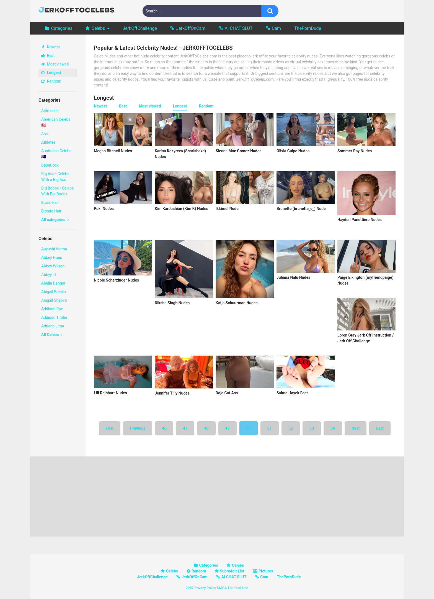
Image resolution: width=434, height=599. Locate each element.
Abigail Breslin (53, 292)
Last (380, 428)
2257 (189, 588)
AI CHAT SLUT (239, 28)
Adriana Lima (52, 326)
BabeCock (50, 165)
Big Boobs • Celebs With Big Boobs (57, 191)
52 (290, 428)
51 (269, 428)
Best (48, 55)
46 (164, 428)
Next (356, 428)
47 (185, 428)
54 (332, 428)
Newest (51, 47)
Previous (137, 428)
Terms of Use (238, 588)
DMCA (222, 588)
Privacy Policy (205, 588)
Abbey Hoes (51, 257)
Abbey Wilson (52, 266)
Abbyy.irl (48, 274)
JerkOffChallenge (140, 28)
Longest (51, 72)
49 (227, 428)
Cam (276, 28)
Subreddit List (232, 571)
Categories (61, 28)
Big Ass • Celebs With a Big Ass (55, 177)
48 (206, 428)
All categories (55, 219)
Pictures (266, 571)
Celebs (98, 28)
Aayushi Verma (54, 249)
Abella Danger (53, 283)
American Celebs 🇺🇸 (56, 122)
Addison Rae (52, 309)
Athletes (48, 142)
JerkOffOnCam (190, 28)
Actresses (49, 111)
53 (311, 428)
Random (51, 81)
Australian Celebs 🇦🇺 (56, 154)
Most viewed (55, 64)
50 (248, 428)
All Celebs (51, 334)
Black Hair (50, 202)
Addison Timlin (54, 317)
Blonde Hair (51, 211)
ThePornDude (307, 28)
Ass (44, 134)
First (109, 428)
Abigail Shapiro (54, 300)
